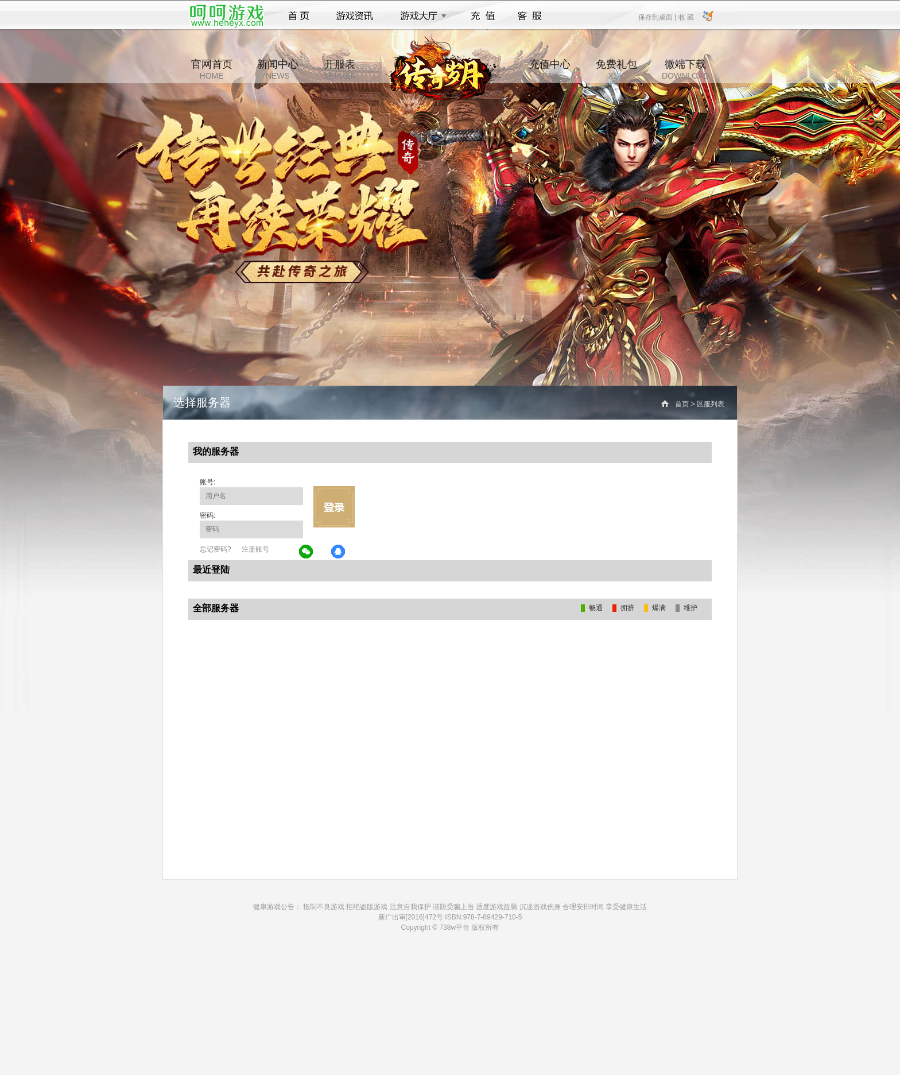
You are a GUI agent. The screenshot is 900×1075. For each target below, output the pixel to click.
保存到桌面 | (658, 17)
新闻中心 (277, 69)
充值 (482, 16)
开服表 (339, 69)
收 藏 (686, 17)
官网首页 (211, 69)
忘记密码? (215, 549)
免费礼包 (616, 69)
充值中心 (550, 69)
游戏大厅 (420, 16)
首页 (298, 16)
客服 (530, 16)
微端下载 (685, 69)
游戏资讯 (354, 16)
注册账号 (255, 549)
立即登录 (334, 506)
